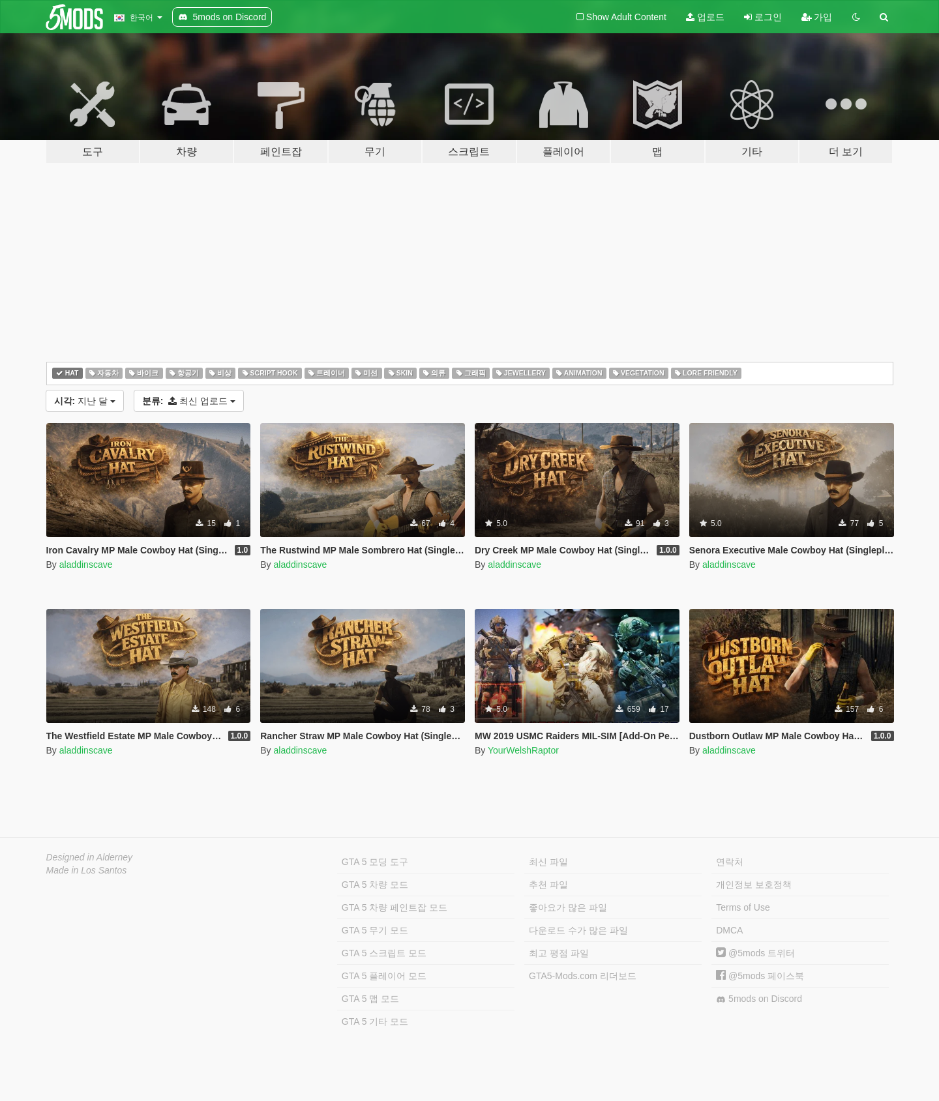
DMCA (729, 930)
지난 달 (84, 401)
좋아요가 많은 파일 (568, 907)
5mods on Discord (759, 999)
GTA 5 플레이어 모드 (384, 976)
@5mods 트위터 (755, 953)
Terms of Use (742, 907)
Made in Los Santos (86, 870)
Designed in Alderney (89, 857)
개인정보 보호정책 (754, 884)
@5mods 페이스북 (760, 976)
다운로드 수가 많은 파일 (578, 930)
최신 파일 (548, 862)
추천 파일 (548, 884)
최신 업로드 (188, 401)
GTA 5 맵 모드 (370, 998)
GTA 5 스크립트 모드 (384, 953)
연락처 (729, 862)
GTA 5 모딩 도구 (375, 862)
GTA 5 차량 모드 (375, 884)
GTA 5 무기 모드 (375, 930)
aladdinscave (86, 564)
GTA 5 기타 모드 (375, 1021)
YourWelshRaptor (523, 750)
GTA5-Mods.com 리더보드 (582, 976)
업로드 (705, 17)
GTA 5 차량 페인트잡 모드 (394, 907)
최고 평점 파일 (559, 953)
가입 (817, 17)
